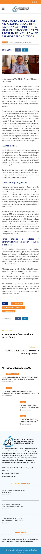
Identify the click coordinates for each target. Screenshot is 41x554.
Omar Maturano (8, 311)
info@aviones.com (9, 476)
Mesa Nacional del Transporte (13, 307)
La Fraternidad (17, 303)
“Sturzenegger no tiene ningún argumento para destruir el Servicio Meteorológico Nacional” (13, 521)
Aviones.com (20, 550)
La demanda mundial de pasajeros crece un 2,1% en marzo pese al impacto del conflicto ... (13, 507)
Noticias (5, 42)
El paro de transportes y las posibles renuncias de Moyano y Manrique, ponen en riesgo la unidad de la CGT (20, 393)
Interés (8, 374)
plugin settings (28, 541)
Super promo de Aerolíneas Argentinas (13, 491)
